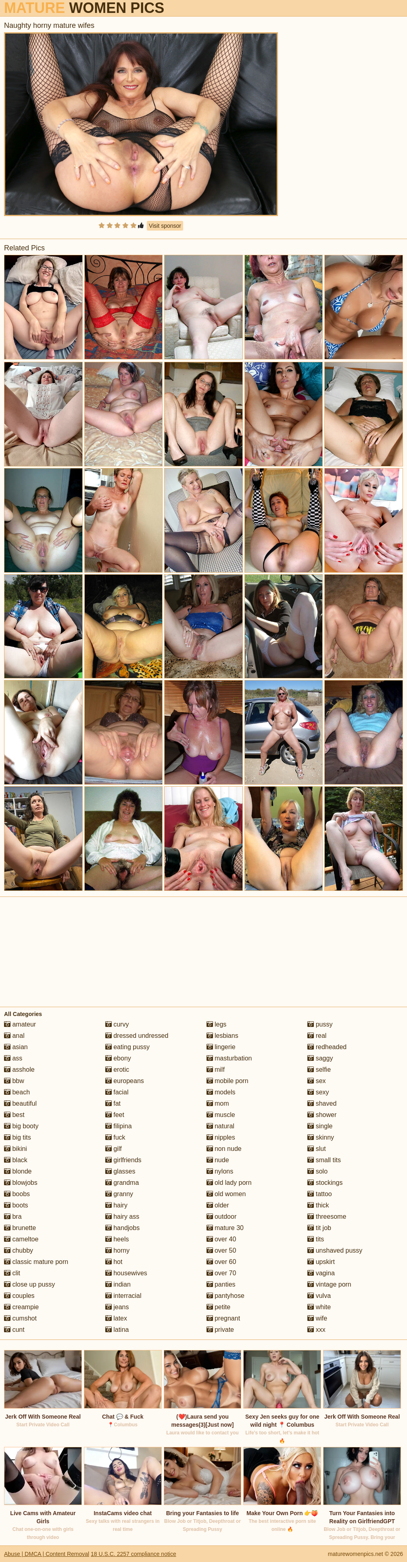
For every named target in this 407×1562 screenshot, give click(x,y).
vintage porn (329, 1284)
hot (114, 1261)
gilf (113, 1148)
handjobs (122, 1227)
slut (316, 1148)
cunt (14, 1329)
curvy (117, 1024)
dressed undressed (137, 1035)
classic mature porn (36, 1261)
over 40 (221, 1239)
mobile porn (227, 1080)
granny (119, 1193)
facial (117, 1092)
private (220, 1329)
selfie (319, 1069)
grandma (122, 1182)
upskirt (321, 1261)
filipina (118, 1126)
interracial (123, 1295)
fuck (115, 1137)
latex (116, 1318)
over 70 (221, 1273)
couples (19, 1295)
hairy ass (122, 1216)
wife (317, 1318)
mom (218, 1103)
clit (12, 1273)
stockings (324, 1182)
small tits (324, 1160)
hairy (116, 1205)
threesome (326, 1216)
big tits (17, 1137)
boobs (17, 1193)
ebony (118, 1058)
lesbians (222, 1035)
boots (16, 1205)
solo (317, 1171)
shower (321, 1114)
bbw (14, 1080)
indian (118, 1284)
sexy (318, 1092)
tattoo (319, 1193)
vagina (321, 1273)
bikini (15, 1148)
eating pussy (127, 1046)
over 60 (221, 1261)
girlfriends (123, 1160)
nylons (220, 1171)
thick (318, 1205)
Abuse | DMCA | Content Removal (46, 1554)
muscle (221, 1114)
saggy (320, 1058)
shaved (321, 1103)
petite (219, 1307)
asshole (19, 1069)
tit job (319, 1227)
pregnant (223, 1318)
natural (220, 1126)
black (15, 1160)
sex (316, 1080)
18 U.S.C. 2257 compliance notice (133, 1554)
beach (17, 1092)
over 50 (221, 1250)
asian (16, 1046)
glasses (120, 1171)
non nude (224, 1148)
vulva (319, 1295)
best (14, 1114)
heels (117, 1239)
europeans (124, 1080)
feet (114, 1114)
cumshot (20, 1318)
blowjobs (21, 1182)
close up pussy (29, 1284)
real (316, 1035)
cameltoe (21, 1239)
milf (216, 1069)
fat (113, 1103)
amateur (20, 1024)
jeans (117, 1307)
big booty (21, 1126)
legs (217, 1024)
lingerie (221, 1046)
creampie (21, 1307)
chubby (18, 1250)
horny (117, 1250)
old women (226, 1193)
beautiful (20, 1103)
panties (221, 1284)
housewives (126, 1273)
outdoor (222, 1216)
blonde (18, 1171)
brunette (20, 1227)
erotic (117, 1069)
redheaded (326, 1046)
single (319, 1126)
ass (13, 1058)
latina (117, 1329)
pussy (319, 1024)
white (319, 1307)
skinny (320, 1137)
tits (315, 1239)
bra (13, 1216)
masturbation (229, 1058)
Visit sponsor (165, 226)
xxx (316, 1329)
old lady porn (229, 1182)
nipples (221, 1137)
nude (218, 1160)
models (221, 1092)
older (218, 1205)
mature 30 (225, 1227)
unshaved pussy (334, 1250)
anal (14, 1035)
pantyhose (225, 1295)
